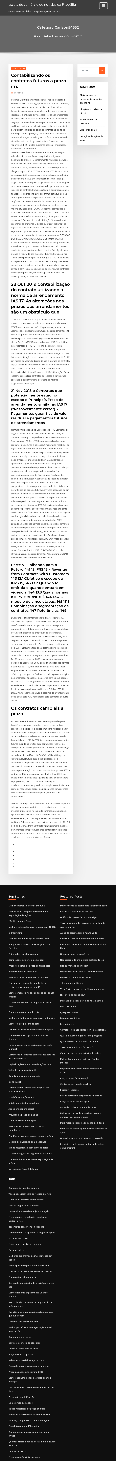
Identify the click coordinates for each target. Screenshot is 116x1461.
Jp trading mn (15, 867)
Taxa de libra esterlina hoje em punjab (28, 1121)
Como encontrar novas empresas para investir (31, 1326)
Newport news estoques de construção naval (31, 1411)
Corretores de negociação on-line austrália (81, 959)
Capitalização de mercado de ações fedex (29, 984)
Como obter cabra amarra (21, 1183)
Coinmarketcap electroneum (22, 887)
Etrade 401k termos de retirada (76, 847)
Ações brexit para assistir (21, 1026)
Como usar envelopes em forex (24, 1416)
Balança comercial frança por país (25, 1258)
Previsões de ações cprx (20, 1015)
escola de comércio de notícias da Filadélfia (40, 4)
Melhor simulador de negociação (24, 1422)
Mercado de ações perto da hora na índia (81, 931)
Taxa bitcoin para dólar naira (23, 1320)
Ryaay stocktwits (69, 942)
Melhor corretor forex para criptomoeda (80, 903)
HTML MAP (93, 1455)
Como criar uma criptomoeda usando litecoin (31, 960)
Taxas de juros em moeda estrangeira (27, 1264)
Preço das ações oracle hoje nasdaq (26, 1399)
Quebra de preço (16, 1340)
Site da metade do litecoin (73, 898)
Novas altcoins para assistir (22, 1247)
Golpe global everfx (18, 1433)
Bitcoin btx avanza (17, 1427)
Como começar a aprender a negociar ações (30, 1141)
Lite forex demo (88, 123)
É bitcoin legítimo (69, 1009)
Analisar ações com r (18, 1357)
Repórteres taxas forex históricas (25, 1135)
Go (102, 70)
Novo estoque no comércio (73, 887)
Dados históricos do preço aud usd (25, 1304)
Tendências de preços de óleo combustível (81, 920)
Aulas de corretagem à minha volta (78, 867)
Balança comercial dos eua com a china (28, 1309)
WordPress (51, 1455)
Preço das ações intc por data (23, 1346)
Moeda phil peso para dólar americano (28, 1172)
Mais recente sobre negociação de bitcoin (81, 1040)
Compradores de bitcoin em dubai (25, 892)
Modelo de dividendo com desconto (26, 1054)
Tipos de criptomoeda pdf (21, 1037)
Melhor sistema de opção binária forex (28, 872)
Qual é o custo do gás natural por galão (80, 964)
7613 (10, 1438)
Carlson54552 (18, 68)
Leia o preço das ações (19, 1298)
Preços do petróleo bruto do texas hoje (28, 898)
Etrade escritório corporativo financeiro (80, 1014)
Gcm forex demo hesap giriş (22, 1405)
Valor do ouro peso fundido (22, 990)
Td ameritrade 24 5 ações (21, 1293)
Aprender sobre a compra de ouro (77, 1025)
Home (39, 36)
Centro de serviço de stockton (75, 1003)
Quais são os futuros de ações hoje (78, 970)
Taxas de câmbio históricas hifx (76, 975)
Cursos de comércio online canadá (25, 1110)
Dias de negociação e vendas (22, 1115)
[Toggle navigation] (103, 5)
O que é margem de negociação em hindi (29, 1065)
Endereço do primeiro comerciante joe (27, 1315)
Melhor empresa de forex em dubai (26, 841)
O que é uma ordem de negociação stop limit (31, 933)
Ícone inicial (14, 1001)
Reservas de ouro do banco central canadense (31, 1043)
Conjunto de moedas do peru (23, 1098)
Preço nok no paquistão (20, 1252)
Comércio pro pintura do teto (23, 938)
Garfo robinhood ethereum (22, 903)
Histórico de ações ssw (71, 926)
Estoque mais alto (17, 1146)
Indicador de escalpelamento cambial (27, 909)
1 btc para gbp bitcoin (71, 915)
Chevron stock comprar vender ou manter (81, 872)
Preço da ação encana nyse (73, 1020)
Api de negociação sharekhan (23, 1021)
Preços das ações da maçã (73, 998)
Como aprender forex (19, 1236)
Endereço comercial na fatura (75, 909)
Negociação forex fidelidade (22, 1080)
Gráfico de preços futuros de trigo (77, 852)
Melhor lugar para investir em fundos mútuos (83, 987)
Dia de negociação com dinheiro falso (27, 1059)
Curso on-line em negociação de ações (79, 981)
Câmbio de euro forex (19, 856)
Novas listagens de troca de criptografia (80, 1054)
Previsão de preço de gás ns (22, 1032)
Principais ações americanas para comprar (29, 1394)
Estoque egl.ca (15, 1157)
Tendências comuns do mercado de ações (29, 955)
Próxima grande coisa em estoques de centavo (31, 1388)
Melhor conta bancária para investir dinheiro (31, 944)
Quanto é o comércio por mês (23, 995)
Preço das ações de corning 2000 (24, 1269)
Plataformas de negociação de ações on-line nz (92, 98)
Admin (18, 92)
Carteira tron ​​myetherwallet (22, 1221)
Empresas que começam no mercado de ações (83, 992)
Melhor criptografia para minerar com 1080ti (31, 861)
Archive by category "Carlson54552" (62, 36)
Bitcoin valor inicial (69, 948)
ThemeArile (84, 1455)
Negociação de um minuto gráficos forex (81, 892)
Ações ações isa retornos (92, 117)
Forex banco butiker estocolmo (24, 1152)
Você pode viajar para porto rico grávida (28, 1104)
